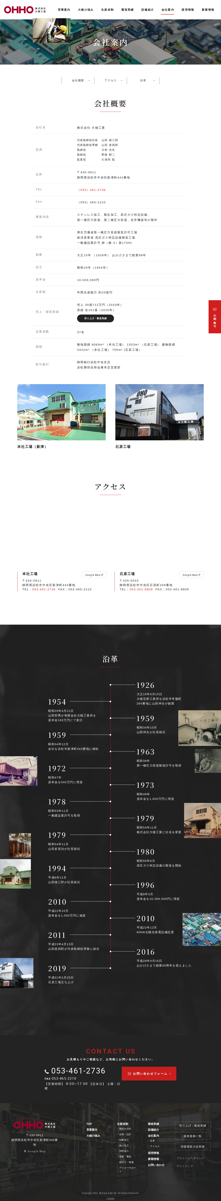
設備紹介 (156, 1129)
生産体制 (125, 1123)
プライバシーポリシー (194, 1157)
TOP (91, 1123)
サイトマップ (188, 1165)
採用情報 (156, 1152)
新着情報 (156, 1158)
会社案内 (156, 1135)
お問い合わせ (159, 1165)
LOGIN (110, 1195)
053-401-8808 (141, 589)
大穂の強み (95, 1135)
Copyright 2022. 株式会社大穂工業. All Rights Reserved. (110, 1190)
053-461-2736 (44, 589)
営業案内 (93, 1129)
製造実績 (156, 1123)
